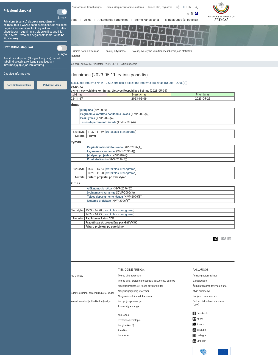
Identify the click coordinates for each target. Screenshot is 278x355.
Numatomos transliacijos (84, 7)
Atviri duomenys (201, 281)
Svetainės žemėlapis (129, 310)
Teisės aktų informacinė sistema (124, 7)
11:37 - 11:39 (95, 129)
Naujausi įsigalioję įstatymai (133, 281)
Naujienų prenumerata (205, 286)
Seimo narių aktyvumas (86, 51)
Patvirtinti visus (52, 85)
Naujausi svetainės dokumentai (135, 286)
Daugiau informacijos (17, 73)
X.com (200, 314)
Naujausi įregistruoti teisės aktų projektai (140, 276)
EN (189, 7)
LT (184, 7)
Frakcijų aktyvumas (115, 51)
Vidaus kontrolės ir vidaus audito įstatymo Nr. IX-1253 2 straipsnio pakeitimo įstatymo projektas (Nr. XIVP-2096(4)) (115, 83)
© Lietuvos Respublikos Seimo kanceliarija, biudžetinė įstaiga (76, 291)
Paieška (122, 320)
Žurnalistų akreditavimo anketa (210, 276)
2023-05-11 (111, 64)
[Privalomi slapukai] (62, 12)
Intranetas (123, 325)
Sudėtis (72, 19)
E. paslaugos (200, 270)
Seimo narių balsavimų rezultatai (85, 64)
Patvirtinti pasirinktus (19, 85)
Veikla (87, 19)
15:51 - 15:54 (95, 164)
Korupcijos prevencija (129, 291)
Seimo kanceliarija (146, 19)
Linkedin (201, 330)
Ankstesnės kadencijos (113, 19)
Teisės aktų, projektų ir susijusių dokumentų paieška (146, 270)
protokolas (112, 129)
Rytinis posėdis (129, 64)
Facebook (202, 303)
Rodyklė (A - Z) (126, 315)
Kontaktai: (51, 259)
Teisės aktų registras (160, 7)
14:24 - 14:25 (93, 207)
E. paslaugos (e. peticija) (181, 19)
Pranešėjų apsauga (128, 296)
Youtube (201, 319)
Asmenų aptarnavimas (205, 265)
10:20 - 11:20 (95, 168)
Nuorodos (123, 305)
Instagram (202, 325)
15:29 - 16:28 (93, 203)
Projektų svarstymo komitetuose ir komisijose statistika (161, 51)
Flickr (200, 308)
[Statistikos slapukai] (62, 48)
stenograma (127, 129)
